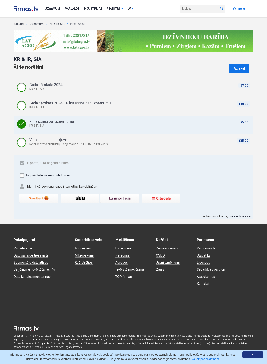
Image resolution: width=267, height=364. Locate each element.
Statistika (203, 255)
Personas (122, 255)
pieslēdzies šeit (240, 216)
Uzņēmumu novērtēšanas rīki (34, 270)
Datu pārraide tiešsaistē (31, 255)
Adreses (121, 262)
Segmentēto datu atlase (31, 262)
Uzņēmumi (53, 8)
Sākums (19, 23)
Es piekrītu (45, 175)
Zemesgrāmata (167, 248)
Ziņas (160, 270)
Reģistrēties (84, 262)
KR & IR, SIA (57, 23)
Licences (203, 262)
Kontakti (203, 284)
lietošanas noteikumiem (56, 175)
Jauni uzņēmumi (168, 262)
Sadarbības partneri (211, 270)
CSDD (160, 255)
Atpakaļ (239, 68)
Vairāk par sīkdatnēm (205, 359)
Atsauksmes (206, 277)
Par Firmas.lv (206, 248)
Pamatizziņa (23, 248)
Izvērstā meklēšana (129, 270)
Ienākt (239, 8)
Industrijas (92, 8)
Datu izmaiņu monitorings (32, 277)
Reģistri (115, 8)
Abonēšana (83, 248)
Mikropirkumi (84, 255)
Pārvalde (72, 8)
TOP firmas (123, 277)
